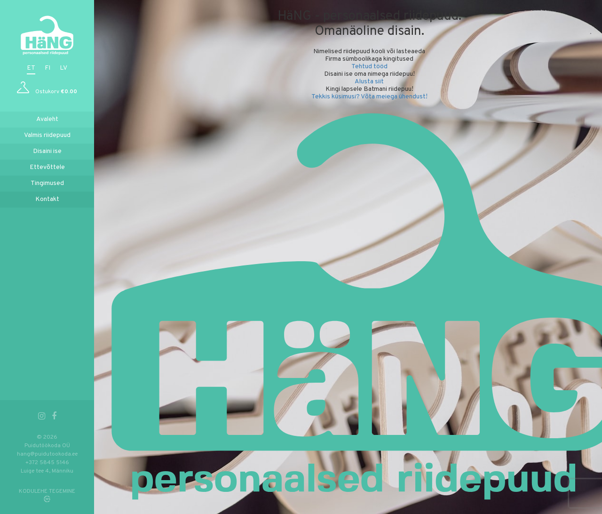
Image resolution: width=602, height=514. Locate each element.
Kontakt (47, 199)
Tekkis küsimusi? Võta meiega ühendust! (369, 97)
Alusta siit (369, 82)
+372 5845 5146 (47, 462)
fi (47, 68)
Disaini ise (47, 151)
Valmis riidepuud (47, 135)
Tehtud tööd (369, 67)
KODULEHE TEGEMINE (47, 491)
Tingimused (47, 183)
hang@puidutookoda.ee (47, 454)
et (31, 68)
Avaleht (47, 119)
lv (63, 68)
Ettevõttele (47, 167)
